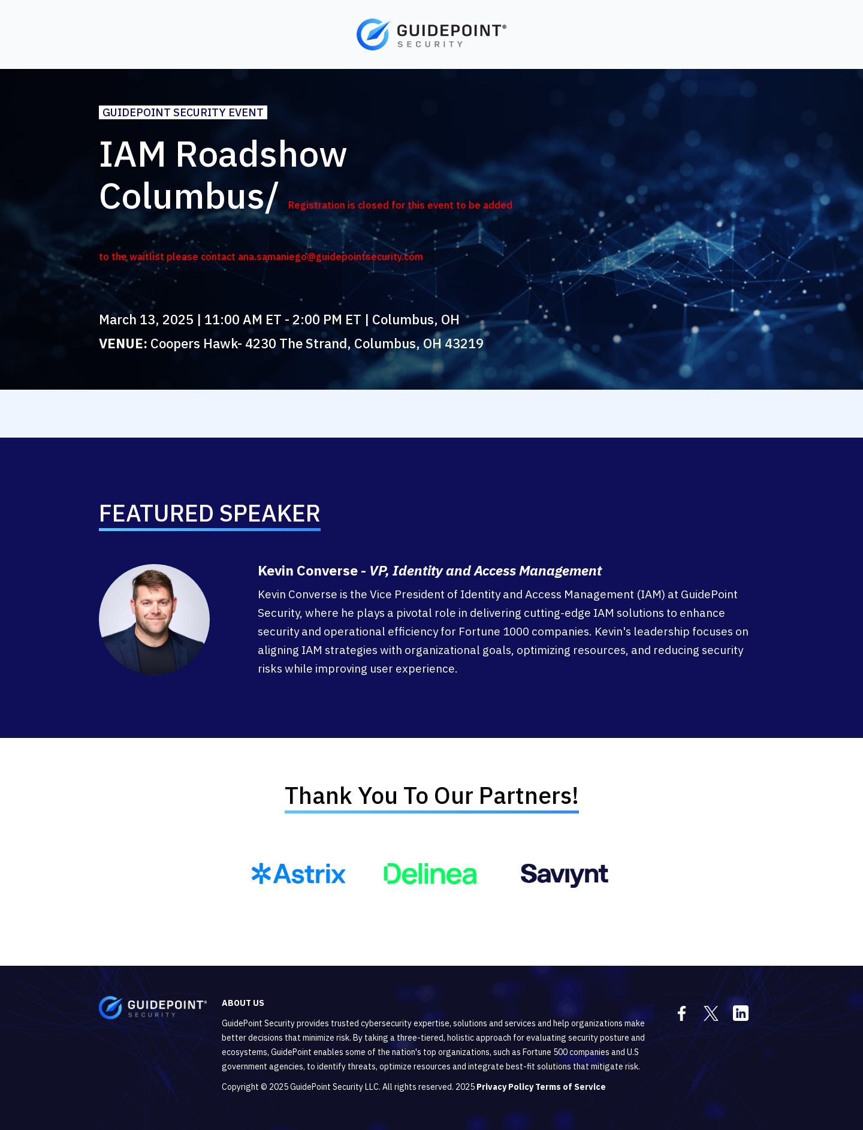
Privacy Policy (504, 1086)
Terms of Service (570, 1086)
